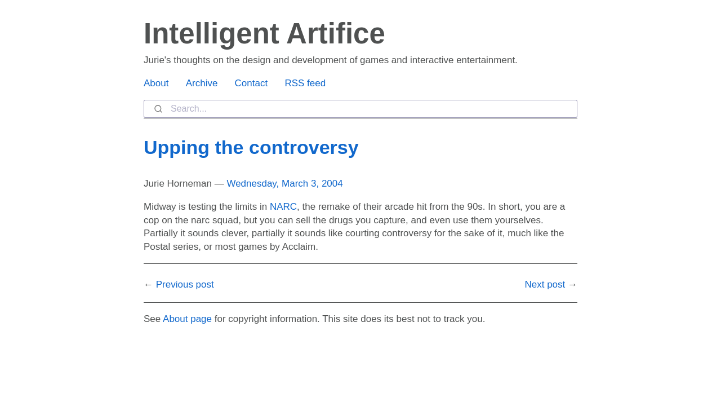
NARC (283, 206)
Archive (202, 83)
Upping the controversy (251, 147)
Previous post (185, 284)
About (156, 83)
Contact (251, 83)
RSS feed (305, 83)
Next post (544, 284)
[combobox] (360, 109)
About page (187, 319)
